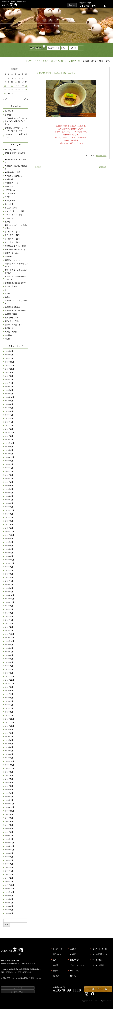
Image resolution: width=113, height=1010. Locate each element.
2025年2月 (9, 391)
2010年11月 (9, 766)
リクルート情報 (97, 966)
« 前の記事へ (38, 168)
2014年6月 (9, 614)
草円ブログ (42, 62)
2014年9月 (9, 607)
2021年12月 (9, 444)
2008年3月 (9, 875)
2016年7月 (9, 543)
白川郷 (7, 294)
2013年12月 (9, 635)
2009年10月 (9, 812)
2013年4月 (9, 663)
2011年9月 (9, 730)
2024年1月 (9, 409)
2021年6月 (9, 447)
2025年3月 (9, 387)
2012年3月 (9, 709)
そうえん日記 (10, 201)
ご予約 (7, 198)
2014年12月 (9, 596)
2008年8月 (9, 858)
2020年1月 (9, 472)
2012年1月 (9, 716)
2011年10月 (9, 727)
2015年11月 (9, 561)
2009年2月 (9, 836)
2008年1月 (9, 882)
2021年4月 (9, 455)
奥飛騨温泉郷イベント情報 (15, 247)
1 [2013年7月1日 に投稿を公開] (5, 79)
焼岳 (6, 291)
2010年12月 (9, 762)
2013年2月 (9, 670)
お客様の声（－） (12, 184)
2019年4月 (9, 490)
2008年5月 (9, 868)
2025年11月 (9, 366)
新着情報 (8, 257)
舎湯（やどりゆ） (12, 318)
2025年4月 (9, 384)
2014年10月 (9, 603)
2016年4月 (9, 554)
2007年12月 (9, 886)
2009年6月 (9, 822)
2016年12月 (9, 532)
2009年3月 (9, 833)
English (72, 5)
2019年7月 (9, 479)
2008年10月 (9, 851)
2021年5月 (9, 451)
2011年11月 (9, 723)
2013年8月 (9, 649)
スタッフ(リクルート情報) (15, 212)
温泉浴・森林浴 (11, 287)
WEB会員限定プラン (99, 955)
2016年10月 (9, 536)
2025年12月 (9, 363)
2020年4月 (9, 469)
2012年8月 (9, 691)
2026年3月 (9, 352)
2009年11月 (9, 808)
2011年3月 (9, 752)
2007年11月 (9, 889)
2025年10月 (9, 370)
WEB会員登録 (97, 961)
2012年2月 (9, 713)
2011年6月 (9, 741)
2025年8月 (9, 377)
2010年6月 (9, 783)
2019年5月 (9, 486)
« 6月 (5, 100)
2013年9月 (9, 646)
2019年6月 (9, 483)
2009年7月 (9, 819)
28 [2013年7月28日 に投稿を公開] (26, 90)
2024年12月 (9, 398)
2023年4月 (9, 423)
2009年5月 (9, 826)
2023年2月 (9, 426)
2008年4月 (9, 872)
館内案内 (8, 336)
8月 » (26, 100)
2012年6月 (9, 698)
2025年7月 (9, 380)
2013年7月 (9, 653)
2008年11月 (9, 847)
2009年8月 (9, 815)
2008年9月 (9, 854)
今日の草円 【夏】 (12, 236)
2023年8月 (9, 412)
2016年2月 (9, 557)
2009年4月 (9, 829)
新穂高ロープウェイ (12, 261)
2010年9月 (9, 773)
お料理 (55, 966)
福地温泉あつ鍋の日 (12, 308)
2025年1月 (9, 395)
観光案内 (73, 955)
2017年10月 (9, 511)
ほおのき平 (9, 205)
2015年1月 (9, 593)
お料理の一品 (73, 62)
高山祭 (7, 340)
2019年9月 (9, 476)
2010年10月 (9, 769)
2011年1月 (9, 759)
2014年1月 (9, 631)
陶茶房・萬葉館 (11, 333)
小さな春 (8, 116)
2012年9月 (9, 688)
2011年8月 (9, 734)
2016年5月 (9, 550)
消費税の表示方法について (15, 284)
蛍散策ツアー (10, 329)
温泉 (54, 961)
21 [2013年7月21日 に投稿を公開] (26, 87)
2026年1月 (9, 359)
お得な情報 (9, 187)
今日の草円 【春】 (12, 240)
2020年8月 (9, 462)
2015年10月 (9, 564)
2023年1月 (9, 430)
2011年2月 (9, 755)
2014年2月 (9, 628)
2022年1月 (9, 440)
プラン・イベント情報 (13, 216)
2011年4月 (9, 748)
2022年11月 (9, 433)
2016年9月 (9, 539)
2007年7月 (9, 904)
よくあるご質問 (11, 208)
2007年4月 (9, 914)
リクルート (9, 219)
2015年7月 (9, 571)
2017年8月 (9, 515)
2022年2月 (9, 437)
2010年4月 (9, 790)
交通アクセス (74, 961)
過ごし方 (73, 950)
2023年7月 (9, 416)
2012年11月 (9, 681)
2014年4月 (9, 621)
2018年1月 (9, 508)
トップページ (31, 62)
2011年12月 (9, 720)
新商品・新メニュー (12, 254)
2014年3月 (9, 624)
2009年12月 (9, 805)
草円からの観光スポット (14, 326)
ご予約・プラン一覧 (99, 950)
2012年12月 (9, 677)
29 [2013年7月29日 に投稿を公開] (5, 94)
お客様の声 (9, 180)
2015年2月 (9, 589)
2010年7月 (9, 780)
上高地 (7, 223)
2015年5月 (9, 578)
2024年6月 (9, 402)
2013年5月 (9, 660)
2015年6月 (9, 575)
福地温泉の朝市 (11, 315)
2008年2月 (9, 879)
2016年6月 (9, 547)
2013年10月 (9, 642)
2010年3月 (9, 794)
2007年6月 (9, 907)
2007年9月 (9, 896)
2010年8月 (9, 776)
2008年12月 (9, 844)
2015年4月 (9, 582)
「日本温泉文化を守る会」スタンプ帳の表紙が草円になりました (16, 122)
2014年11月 (9, 600)
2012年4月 (9, 706)
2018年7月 (9, 501)
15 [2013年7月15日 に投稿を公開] (5, 87)
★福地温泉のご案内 (12, 173)
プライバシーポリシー (78, 966)
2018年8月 (9, 497)
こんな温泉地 (10, 194)
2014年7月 (9, 610)
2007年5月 (9, 911)
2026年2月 (9, 356)
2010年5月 (9, 787)
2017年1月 (9, 529)
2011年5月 (9, 745)
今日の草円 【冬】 (12, 233)
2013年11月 (9, 638)
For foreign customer (12, 150)
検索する (73, 48)
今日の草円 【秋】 (12, 243)
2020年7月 (9, 465)
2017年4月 (9, 525)
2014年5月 (9, 617)
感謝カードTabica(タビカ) (15, 250)
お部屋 (55, 972)
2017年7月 (9, 518)
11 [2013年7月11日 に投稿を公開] (16, 83)
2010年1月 (9, 801)
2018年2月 (9, 504)
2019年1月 (9, 494)
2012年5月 (9, 702)
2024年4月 (9, 405)
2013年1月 (9, 674)
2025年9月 (9, 373)
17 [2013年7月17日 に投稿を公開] (12, 87)
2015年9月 (9, 568)
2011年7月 (9, 737)
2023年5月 (9, 419)
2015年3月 (9, 585)
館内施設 (56, 977)
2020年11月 (9, 458)
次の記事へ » (104, 168)
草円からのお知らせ (57, 62)
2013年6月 (9, 656)
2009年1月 (9, 840)
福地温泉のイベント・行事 (15, 311)
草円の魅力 (57, 955)
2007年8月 (9, 900)
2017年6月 (9, 522)
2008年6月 (9, 865)
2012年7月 (9, 695)
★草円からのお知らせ (13, 177)
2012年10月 (9, 684)
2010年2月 (9, 797)
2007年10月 (9, 893)
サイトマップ (74, 972)
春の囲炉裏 (9, 112)
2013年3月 (9, 667)
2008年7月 (9, 861)
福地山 (7, 298)
